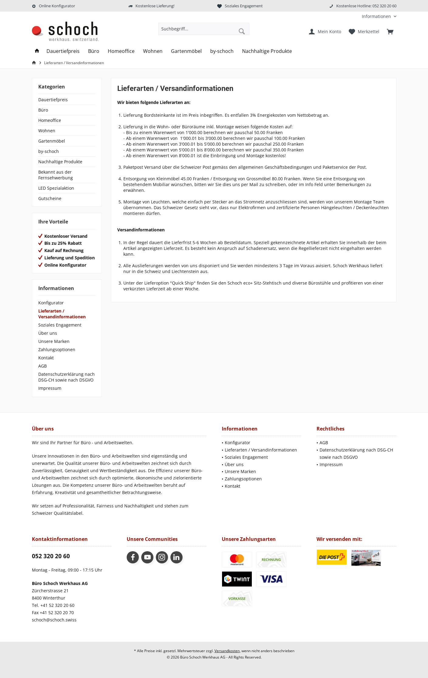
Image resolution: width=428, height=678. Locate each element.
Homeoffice (49, 120)
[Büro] (94, 51)
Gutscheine (49, 198)
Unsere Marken (54, 341)
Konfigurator (51, 303)
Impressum (49, 388)
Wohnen (46, 130)
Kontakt (46, 358)
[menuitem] (376, 16)
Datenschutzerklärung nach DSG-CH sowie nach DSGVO (66, 377)
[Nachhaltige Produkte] (267, 51)
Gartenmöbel (51, 141)
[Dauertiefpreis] (63, 51)
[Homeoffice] (121, 51)
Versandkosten (227, 650)
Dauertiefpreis (53, 99)
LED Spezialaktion (56, 188)
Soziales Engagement (59, 325)
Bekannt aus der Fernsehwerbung (55, 175)
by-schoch (48, 151)
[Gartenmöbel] (186, 51)
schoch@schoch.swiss (54, 620)
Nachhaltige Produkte (60, 161)
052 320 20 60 (51, 556)
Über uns (47, 333)
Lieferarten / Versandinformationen (62, 314)
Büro (43, 110)
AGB (42, 366)
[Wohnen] (153, 51)
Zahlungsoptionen (56, 349)
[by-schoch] (222, 51)
